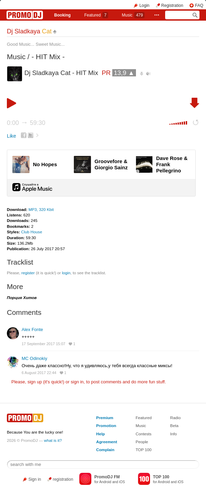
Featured (96, 15)
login (66, 272)
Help (100, 434)
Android (105, 482)
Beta (174, 425)
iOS (122, 482)
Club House (31, 232)
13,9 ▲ (124, 72)
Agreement (106, 441)
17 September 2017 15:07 (43, 344)
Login (144, 5)
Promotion (106, 425)
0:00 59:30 (26, 122)
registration (63, 479)
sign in (77, 381)
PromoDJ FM (107, 477)
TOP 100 (143, 449)
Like (11, 136)
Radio (175, 417)
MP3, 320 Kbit (41, 209)
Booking (62, 15)
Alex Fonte (32, 329)
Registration (172, 5)
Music (133, 15)
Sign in (34, 479)
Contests (143, 434)
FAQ (199, 5)
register (28, 272)
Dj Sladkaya (29, 31)
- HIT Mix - (48, 57)
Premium (104, 417)
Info (173, 434)
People (142, 441)
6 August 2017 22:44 (39, 373)
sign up (34, 381)
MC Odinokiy (34, 358)
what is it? (53, 440)
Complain (105, 449)
